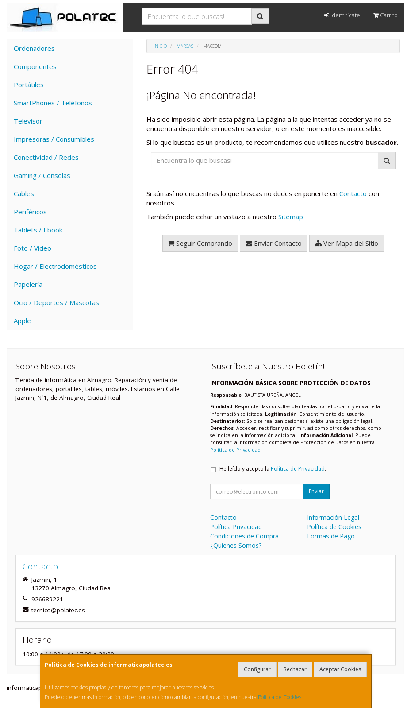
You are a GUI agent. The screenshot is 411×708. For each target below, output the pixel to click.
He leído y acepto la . (272, 468)
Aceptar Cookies (340, 669)
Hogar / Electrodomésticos (55, 266)
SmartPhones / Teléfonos (53, 102)
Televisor (28, 120)
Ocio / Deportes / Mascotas (56, 302)
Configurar (257, 669)
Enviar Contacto (274, 243)
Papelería (28, 284)
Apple (22, 320)
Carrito (385, 15)
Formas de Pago (331, 536)
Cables (24, 193)
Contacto (353, 193)
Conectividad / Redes (46, 157)
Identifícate (342, 15)
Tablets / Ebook (38, 229)
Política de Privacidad (235, 449)
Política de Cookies (279, 697)
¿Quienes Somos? (235, 545)
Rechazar (295, 669)
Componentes (35, 66)
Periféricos (30, 211)
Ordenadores (34, 48)
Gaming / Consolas (42, 175)
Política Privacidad (236, 526)
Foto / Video (32, 248)
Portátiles (29, 84)
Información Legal (333, 517)
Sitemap (290, 216)
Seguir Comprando (200, 243)
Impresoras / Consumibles (54, 139)
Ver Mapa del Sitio (346, 243)
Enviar (316, 491)
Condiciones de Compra (244, 536)
